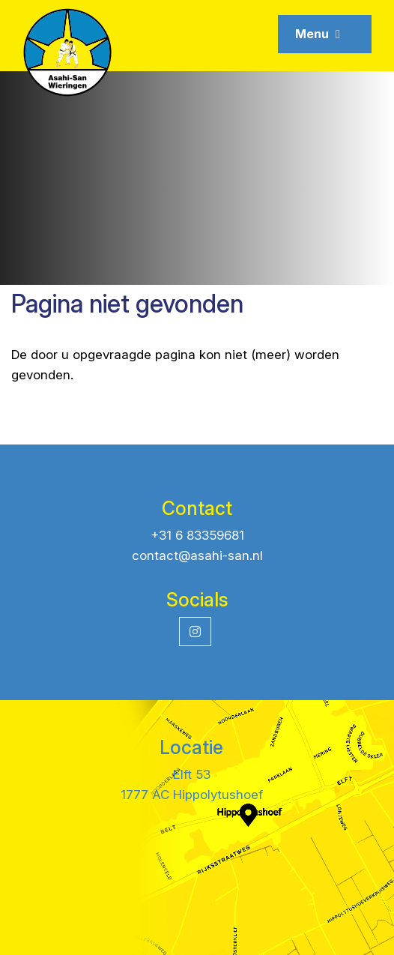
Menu (317, 33)
